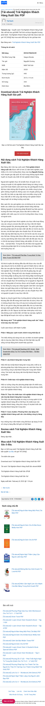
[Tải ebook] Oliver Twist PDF (13, 617)
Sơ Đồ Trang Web (30, 694)
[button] (22, 154)
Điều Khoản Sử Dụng (15, 694)
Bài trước (6, 488)
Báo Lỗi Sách (8, 701)
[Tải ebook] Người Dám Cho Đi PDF (24, 540)
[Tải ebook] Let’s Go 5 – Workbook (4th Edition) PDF (22, 673)
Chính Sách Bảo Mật (30, 691)
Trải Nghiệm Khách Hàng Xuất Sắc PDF (26, 42)
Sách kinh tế (8, 9)
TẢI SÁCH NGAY (22, 154)
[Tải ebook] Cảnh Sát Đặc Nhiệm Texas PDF (18, 641)
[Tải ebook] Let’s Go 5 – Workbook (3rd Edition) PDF (22, 682)
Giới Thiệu (11, 691)
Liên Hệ (19, 691)
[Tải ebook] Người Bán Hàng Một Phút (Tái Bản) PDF (21, 631)
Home (2, 9)
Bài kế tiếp (4, 492)
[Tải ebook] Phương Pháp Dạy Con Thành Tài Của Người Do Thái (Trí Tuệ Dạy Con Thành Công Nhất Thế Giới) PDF (22, 666)
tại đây (11, 452)
